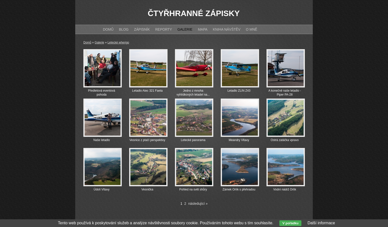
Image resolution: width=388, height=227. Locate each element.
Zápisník (142, 29)
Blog (124, 29)
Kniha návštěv (226, 29)
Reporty (163, 29)
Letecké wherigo (118, 42)
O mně (251, 29)
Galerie (99, 42)
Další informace (321, 223)
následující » (198, 204)
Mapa (203, 29)
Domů (87, 42)
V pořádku (290, 223)
